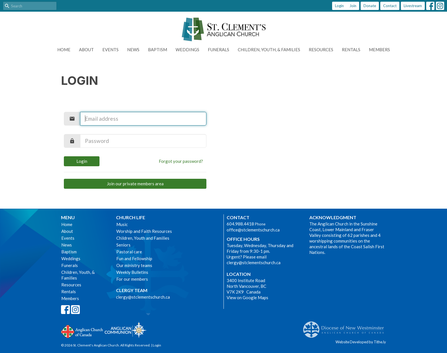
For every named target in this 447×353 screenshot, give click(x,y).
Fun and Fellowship (134, 258)
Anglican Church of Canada (82, 331)
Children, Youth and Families (142, 238)
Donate (369, 5)
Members (379, 49)
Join (353, 5)
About (86, 49)
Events (110, 49)
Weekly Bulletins (132, 272)
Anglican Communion (125, 330)
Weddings (187, 49)
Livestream (413, 5)
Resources (321, 49)
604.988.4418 (240, 223)
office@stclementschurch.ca (253, 229)
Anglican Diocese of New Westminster (345, 327)
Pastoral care (129, 251)
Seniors (123, 244)
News (133, 49)
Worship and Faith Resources (144, 231)
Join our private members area (135, 183)
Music (122, 224)
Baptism (157, 49)
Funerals (218, 49)
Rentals (351, 49)
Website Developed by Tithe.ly (361, 342)
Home (63, 49)
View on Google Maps (247, 297)
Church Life (130, 217)
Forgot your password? (181, 161)
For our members (132, 279)
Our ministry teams (134, 265)
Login (339, 5)
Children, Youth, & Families (269, 49)
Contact (390, 5)
